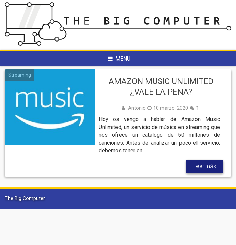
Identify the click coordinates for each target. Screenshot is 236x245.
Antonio (137, 108)
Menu (119, 58)
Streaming (19, 75)
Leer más (204, 166)
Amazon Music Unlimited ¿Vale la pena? (161, 87)
